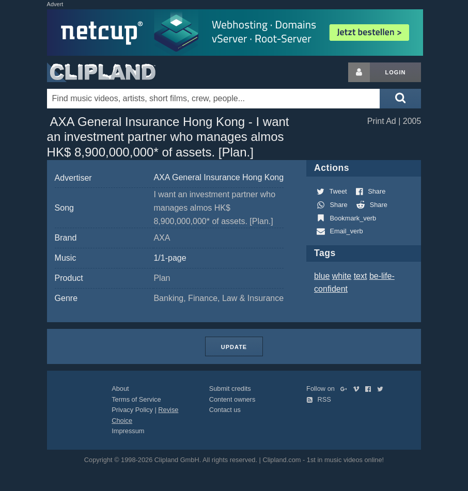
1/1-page (169, 258)
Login (395, 72)
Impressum (128, 431)
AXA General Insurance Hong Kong (218, 177)
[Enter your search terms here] (213, 98)
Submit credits (230, 388)
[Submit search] (400, 98)
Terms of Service (136, 399)
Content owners (232, 399)
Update (234, 347)
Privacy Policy (132, 410)
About (120, 388)
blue (322, 276)
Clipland (101, 72)
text (360, 276)
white (341, 276)
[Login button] (359, 72)
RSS (318, 399)
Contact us (225, 410)
